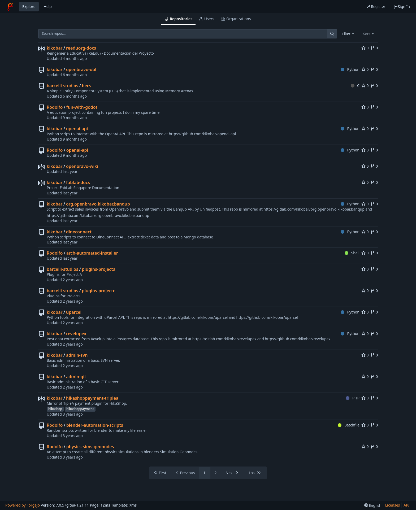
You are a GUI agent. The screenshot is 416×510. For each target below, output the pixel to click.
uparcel (73, 312)
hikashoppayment (80, 409)
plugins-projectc (98, 290)
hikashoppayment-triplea (92, 398)
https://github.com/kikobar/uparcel (267, 317)
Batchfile (348, 425)
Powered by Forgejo (22, 505)
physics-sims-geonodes (90, 446)
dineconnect (79, 231)
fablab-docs (78, 182)
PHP (352, 397)
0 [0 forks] (374, 47)
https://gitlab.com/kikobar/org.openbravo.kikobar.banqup (314, 209)
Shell (352, 252)
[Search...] (332, 33)
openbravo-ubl (81, 69)
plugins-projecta (98, 269)
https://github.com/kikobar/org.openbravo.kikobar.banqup (98, 215)
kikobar (55, 48)
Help (48, 6)
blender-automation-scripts (94, 425)
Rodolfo (55, 107)
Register (376, 6)
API (406, 505)
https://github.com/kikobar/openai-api (202, 133)
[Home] (10, 6)
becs (86, 85)
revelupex (76, 333)
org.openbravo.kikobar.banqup (98, 204)
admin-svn (77, 355)
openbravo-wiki (82, 166)
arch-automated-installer (92, 253)
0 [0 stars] (365, 47)
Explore (28, 6)
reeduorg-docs (81, 48)
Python (350, 69)
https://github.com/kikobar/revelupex (297, 338)
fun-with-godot (81, 107)
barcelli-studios (62, 85)
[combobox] (348, 34)
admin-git (76, 376)
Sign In (401, 6)
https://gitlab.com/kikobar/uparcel (198, 317)
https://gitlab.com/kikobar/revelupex (224, 338)
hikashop (55, 409)
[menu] (373, 505)
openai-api (77, 128)
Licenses (392, 505)
